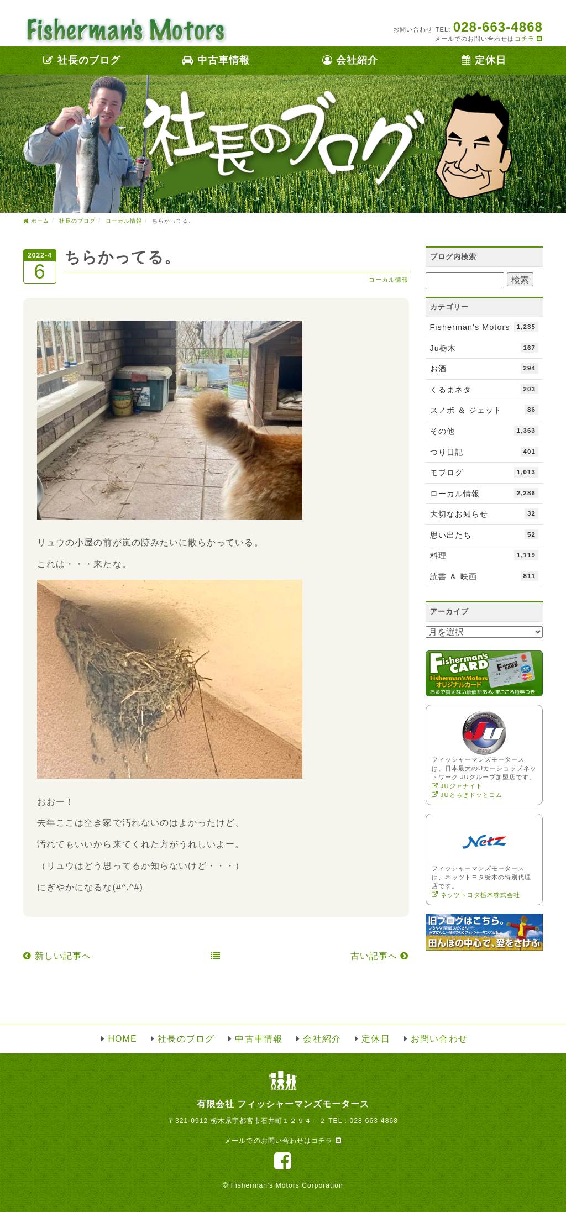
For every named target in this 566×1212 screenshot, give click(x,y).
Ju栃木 (484, 348)
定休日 (484, 60)
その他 (484, 431)
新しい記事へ (57, 956)
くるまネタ (484, 389)
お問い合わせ (439, 1038)
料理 (484, 555)
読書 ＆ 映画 (484, 576)
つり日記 (484, 452)
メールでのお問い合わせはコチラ (282, 1141)
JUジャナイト (457, 786)
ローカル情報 (388, 279)
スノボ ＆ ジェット (484, 410)
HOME (122, 1038)
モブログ (484, 472)
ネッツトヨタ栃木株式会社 (476, 894)
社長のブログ (81, 60)
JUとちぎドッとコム (467, 794)
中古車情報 (216, 60)
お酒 (484, 368)
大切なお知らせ (484, 513)
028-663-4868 (373, 1121)
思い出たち (484, 534)
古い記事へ (379, 956)
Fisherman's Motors (484, 327)
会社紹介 (350, 60)
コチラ (529, 38)
